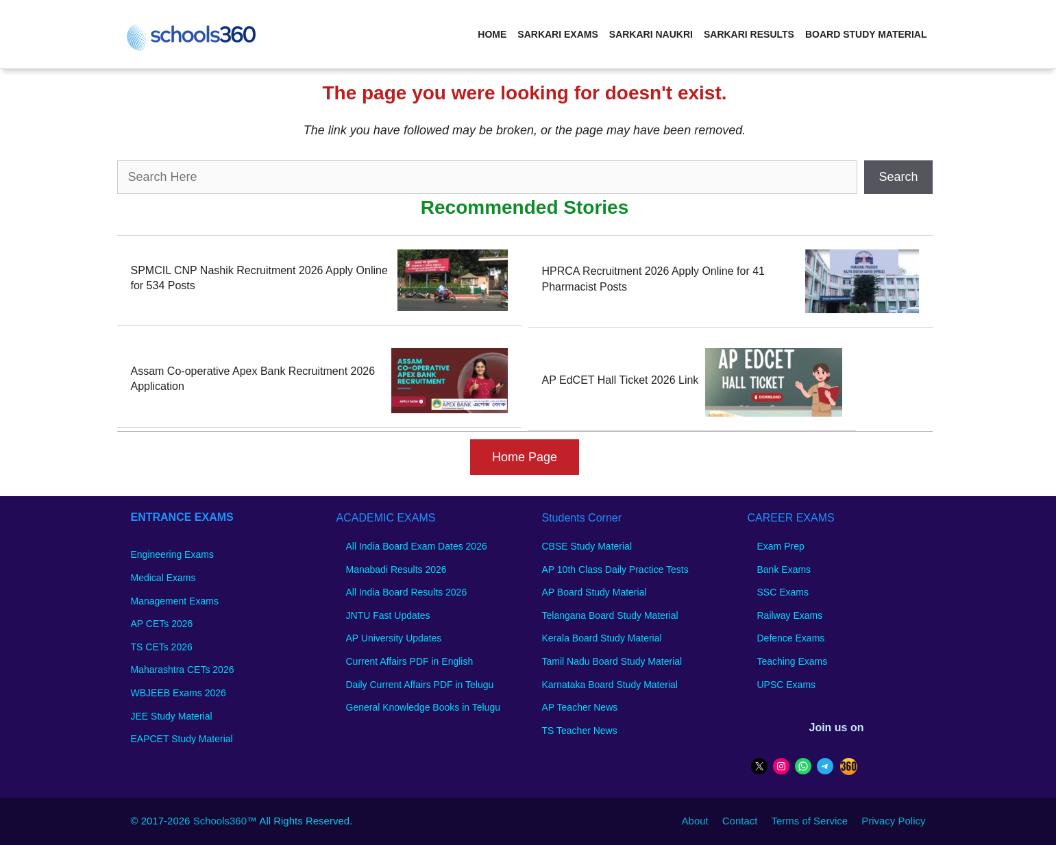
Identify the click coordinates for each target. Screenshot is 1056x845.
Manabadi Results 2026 (396, 569)
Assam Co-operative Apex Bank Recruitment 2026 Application (253, 378)
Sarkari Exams (557, 34)
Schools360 (220, 820)
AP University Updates (394, 638)
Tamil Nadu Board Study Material (612, 661)
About (695, 820)
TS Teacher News (579, 730)
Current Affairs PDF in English (410, 661)
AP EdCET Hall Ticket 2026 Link (620, 380)
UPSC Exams (786, 684)
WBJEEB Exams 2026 (178, 692)
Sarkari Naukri (651, 34)
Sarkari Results (749, 34)
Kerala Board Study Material (602, 638)
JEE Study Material (171, 716)
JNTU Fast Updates (388, 615)
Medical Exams (163, 577)
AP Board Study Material (594, 592)
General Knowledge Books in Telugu (423, 707)
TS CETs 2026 (162, 646)
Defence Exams (791, 638)
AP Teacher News (580, 707)
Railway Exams (790, 615)
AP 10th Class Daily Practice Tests (615, 569)
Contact (740, 820)
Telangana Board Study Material (610, 615)
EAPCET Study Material (182, 738)
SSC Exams (783, 592)
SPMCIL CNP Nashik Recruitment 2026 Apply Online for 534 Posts (259, 278)
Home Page (524, 457)
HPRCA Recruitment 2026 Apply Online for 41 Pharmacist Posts (653, 278)
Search (898, 177)
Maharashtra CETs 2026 (182, 669)
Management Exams (175, 601)
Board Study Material (866, 34)
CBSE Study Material (587, 546)
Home (492, 34)
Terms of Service (809, 820)
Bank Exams (784, 569)
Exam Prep (781, 546)
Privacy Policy (893, 820)
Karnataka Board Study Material (610, 684)
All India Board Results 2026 (406, 592)
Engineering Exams (172, 554)
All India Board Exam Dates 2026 (416, 546)
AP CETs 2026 (162, 623)
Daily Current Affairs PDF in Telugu (420, 684)
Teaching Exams (792, 661)
